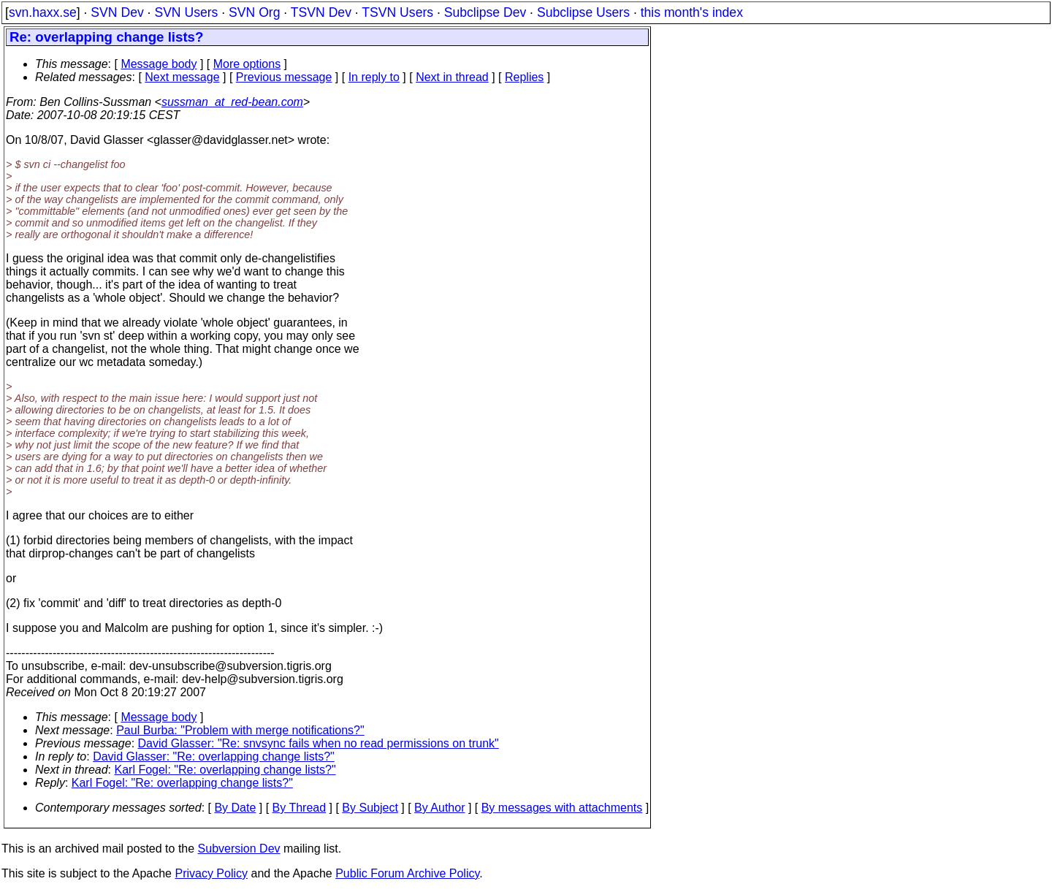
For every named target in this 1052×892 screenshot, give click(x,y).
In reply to (374, 77)
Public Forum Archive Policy (407, 873)
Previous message (284, 77)
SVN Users (186, 12)
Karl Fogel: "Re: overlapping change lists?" (225, 769)
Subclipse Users (583, 12)
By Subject (369, 807)
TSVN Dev (321, 12)
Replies (524, 77)
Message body (159, 64)
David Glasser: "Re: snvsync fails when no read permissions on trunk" (318, 743)
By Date (235, 807)
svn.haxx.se (43, 12)
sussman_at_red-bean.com (232, 102)
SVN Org (254, 12)
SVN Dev (117, 12)
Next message (182, 77)
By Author (439, 807)
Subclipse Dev (485, 12)
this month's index (692, 12)
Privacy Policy (211, 873)
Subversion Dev (239, 848)
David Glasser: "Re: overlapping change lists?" (214, 756)
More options (247, 64)
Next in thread (452, 77)
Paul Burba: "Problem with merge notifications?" (240, 730)
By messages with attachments (562, 807)
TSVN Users (397, 12)
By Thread (299, 807)
